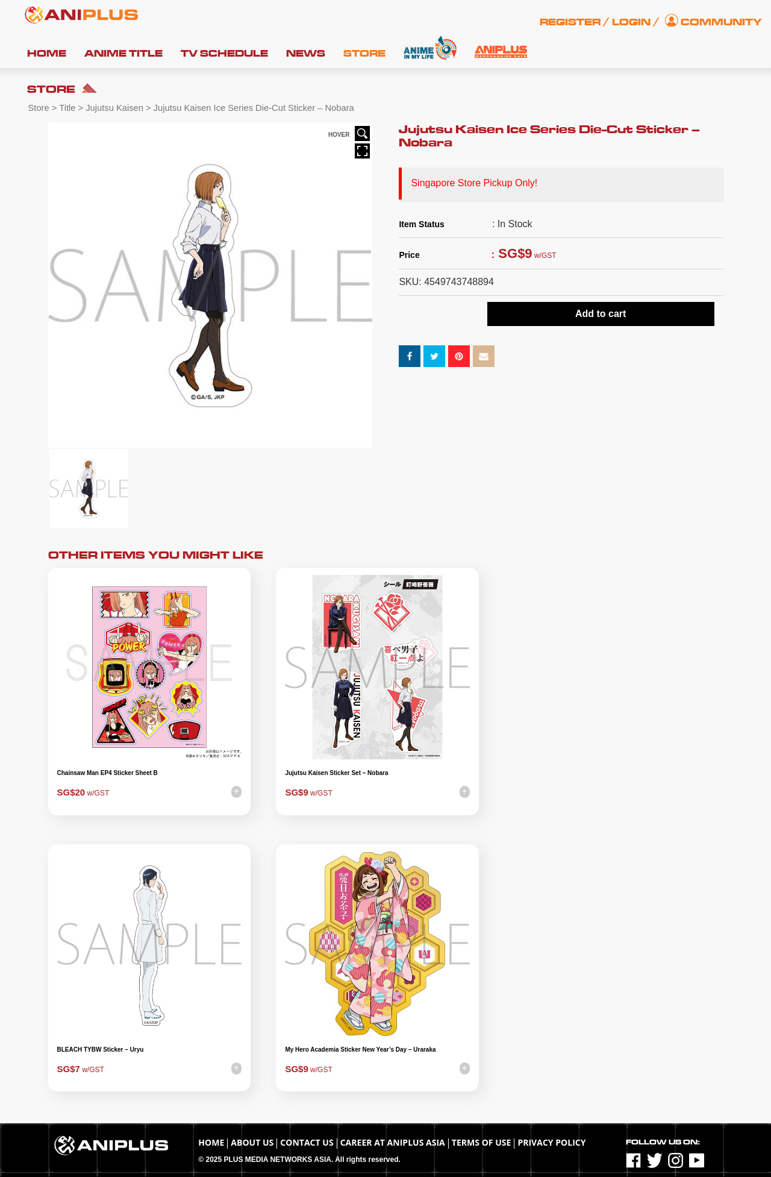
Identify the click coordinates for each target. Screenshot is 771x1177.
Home (46, 54)
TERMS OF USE (481, 1142)
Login (631, 22)
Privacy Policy (551, 1142)
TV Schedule (224, 54)
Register (570, 22)
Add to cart (600, 314)
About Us (252, 1142)
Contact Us (306, 1142)
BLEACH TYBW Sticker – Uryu (100, 1049)
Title (67, 108)
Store (364, 54)
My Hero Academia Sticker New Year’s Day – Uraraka (360, 1049)
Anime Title (123, 54)
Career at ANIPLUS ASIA (392, 1142)
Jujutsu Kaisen (114, 108)
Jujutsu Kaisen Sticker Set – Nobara (336, 773)
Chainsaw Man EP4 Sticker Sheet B (107, 773)
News (305, 54)
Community (721, 22)
